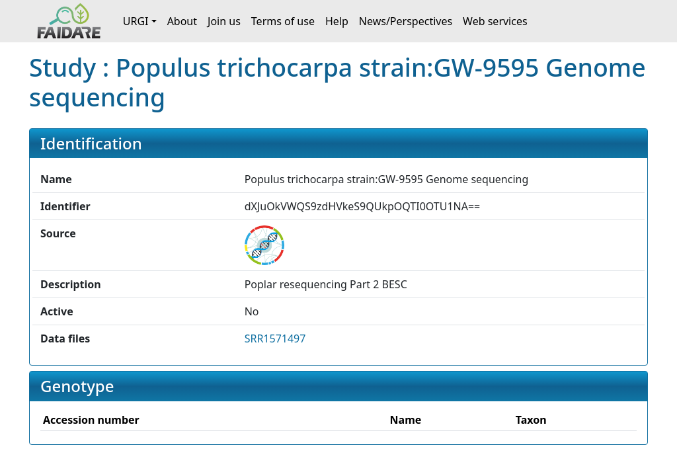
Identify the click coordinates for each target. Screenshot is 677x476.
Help (336, 21)
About (182, 21)
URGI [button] (136, 21)
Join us (224, 21)
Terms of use (283, 21)
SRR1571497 (275, 338)
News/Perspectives (405, 21)
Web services (495, 21)
